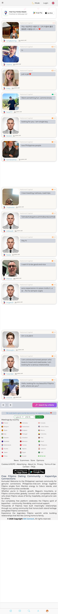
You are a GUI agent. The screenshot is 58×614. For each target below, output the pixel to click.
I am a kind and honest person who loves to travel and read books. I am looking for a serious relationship (36, 362)
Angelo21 (9, 302)
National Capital (26, 23)
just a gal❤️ (26, 74)
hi (22, 50)
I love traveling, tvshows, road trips (35, 193)
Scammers (24, 549)
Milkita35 (9, 231)
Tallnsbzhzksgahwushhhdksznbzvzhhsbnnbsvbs (38, 217)
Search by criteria (44, 405)
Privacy (40, 552)
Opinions (40, 549)
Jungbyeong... (11, 41)
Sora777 (9, 112)
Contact (26, 555)
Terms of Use (50, 552)
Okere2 (9, 279)
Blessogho (10, 350)
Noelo (8, 255)
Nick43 (9, 136)
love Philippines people (31, 145)
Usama (9, 64)
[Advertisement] (29, 12)
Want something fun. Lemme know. (36, 98)
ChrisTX (9, 398)
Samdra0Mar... (12, 160)
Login (45, 3)
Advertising (21, 552)
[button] (2, 2)
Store (33, 549)
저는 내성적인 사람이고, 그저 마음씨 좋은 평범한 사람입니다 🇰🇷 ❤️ (37, 27)
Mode (36, 3)
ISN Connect (28, 607)
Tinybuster (10, 207)
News (16, 549)
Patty (8, 88)
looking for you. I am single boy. (34, 122)
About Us (32, 552)
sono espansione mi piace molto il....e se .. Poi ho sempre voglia (37, 289)
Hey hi (24, 241)
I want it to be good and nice (33, 264)
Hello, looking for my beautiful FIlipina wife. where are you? (37, 384)
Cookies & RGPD (8, 552)
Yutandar (10, 374)
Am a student (27, 336)
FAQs (33, 555)
